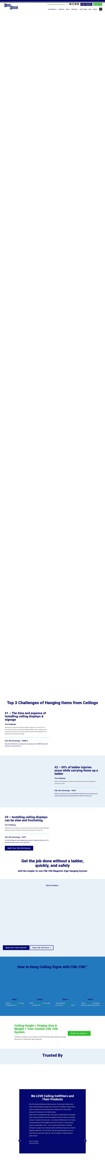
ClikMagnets (38, 1003)
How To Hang (83, 9)
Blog (90, 9)
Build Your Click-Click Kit (16, 948)
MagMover (14, 1003)
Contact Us (62, 4)
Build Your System (78, 1033)
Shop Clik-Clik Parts (43, 948)
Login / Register (86, 4)
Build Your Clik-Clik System (19, 848)
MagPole (19, 1005)
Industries (61, 9)
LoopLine (44, 1005)
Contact (95, 9)
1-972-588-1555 (52, 4)
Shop (67, 9)
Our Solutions (52, 9)
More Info (74, 9)
